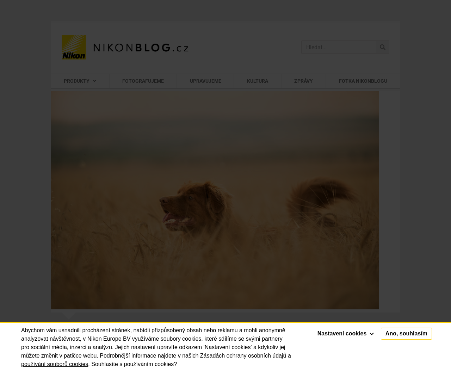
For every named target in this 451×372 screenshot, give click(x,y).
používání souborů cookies (54, 364)
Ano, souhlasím (406, 333)
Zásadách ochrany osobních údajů (243, 356)
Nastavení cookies (345, 333)
